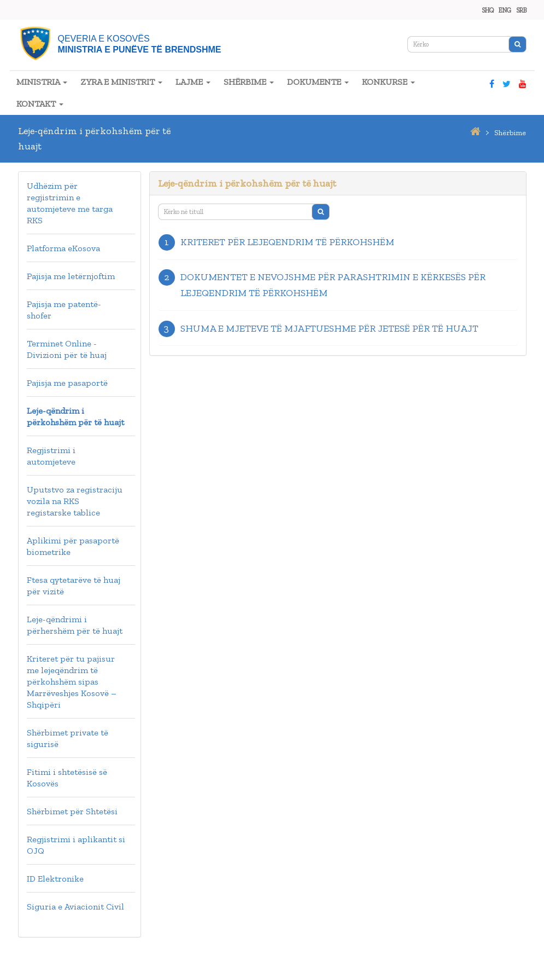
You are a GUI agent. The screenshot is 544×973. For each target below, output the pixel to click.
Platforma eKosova (63, 248)
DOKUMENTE (318, 82)
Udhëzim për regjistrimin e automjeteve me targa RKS (70, 203)
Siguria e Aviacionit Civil (75, 906)
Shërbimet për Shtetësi (72, 811)
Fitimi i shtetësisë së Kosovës (67, 778)
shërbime (510, 132)
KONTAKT (39, 104)
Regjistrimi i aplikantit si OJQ (76, 845)
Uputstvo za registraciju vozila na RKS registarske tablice (74, 501)
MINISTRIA (41, 82)
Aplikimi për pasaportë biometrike (73, 546)
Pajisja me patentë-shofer (64, 310)
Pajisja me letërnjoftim (71, 276)
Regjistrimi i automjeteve (51, 456)
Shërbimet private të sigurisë (67, 738)
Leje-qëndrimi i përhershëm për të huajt (74, 625)
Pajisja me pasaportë (67, 383)
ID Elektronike (55, 878)
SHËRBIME (249, 82)
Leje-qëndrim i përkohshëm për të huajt (75, 416)
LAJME (193, 82)
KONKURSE (388, 82)
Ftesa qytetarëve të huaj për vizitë (73, 585)
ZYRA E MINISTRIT (121, 82)
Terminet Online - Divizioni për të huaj (67, 349)
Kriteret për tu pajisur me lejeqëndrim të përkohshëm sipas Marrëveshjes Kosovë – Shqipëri (71, 681)
